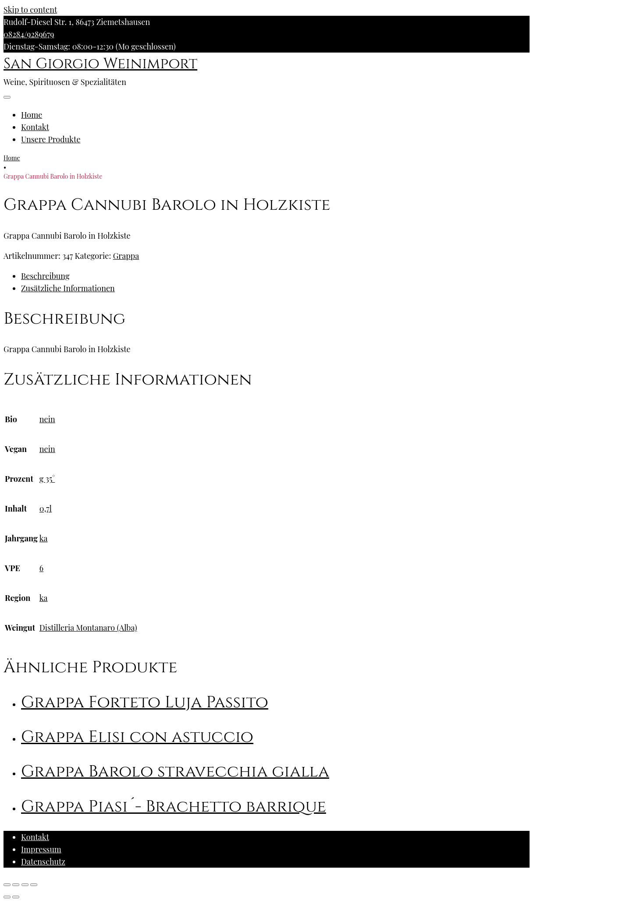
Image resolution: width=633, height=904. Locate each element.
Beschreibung (45, 276)
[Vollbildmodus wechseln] (24, 884)
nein (47, 419)
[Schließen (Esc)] (7, 884)
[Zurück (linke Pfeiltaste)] (7, 897)
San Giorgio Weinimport (100, 64)
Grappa (126, 256)
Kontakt (35, 127)
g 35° (47, 478)
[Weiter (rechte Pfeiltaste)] (15, 897)
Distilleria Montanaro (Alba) (88, 627)
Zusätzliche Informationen (68, 288)
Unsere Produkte (51, 139)
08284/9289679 (29, 34)
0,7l (45, 508)
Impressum (41, 849)
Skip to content (30, 9)
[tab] (275, 276)
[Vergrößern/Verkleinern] (33, 884)
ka (43, 538)
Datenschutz (43, 861)
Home (31, 114)
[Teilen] (15, 884)
